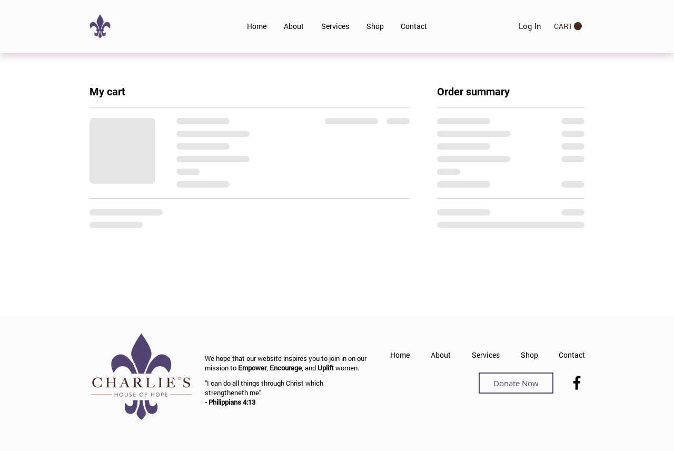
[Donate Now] (516, 383)
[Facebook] (577, 383)
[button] (568, 26)
